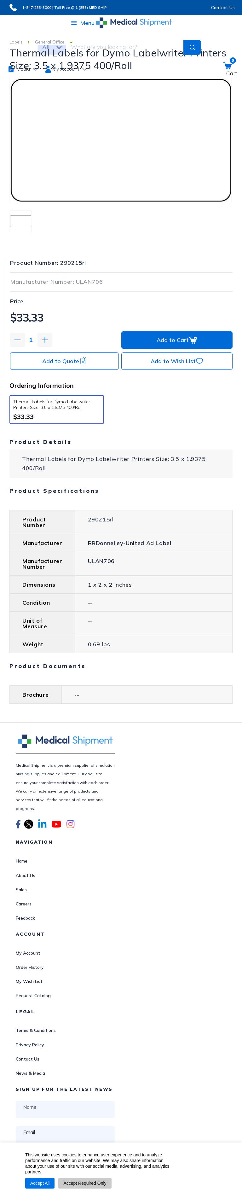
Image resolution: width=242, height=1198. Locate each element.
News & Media (30, 1073)
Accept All (39, 1183)
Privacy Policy (30, 1045)
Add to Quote (64, 361)
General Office (50, 42)
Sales (21, 890)
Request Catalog (33, 995)
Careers (24, 904)
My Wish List (29, 981)
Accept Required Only (84, 1183)
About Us (25, 875)
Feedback (25, 918)
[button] (18, 825)
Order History (30, 967)
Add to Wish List (177, 361)
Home (21, 861)
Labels (16, 42)
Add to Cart (177, 340)
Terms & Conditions (36, 1030)
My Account (28, 953)
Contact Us (223, 7)
